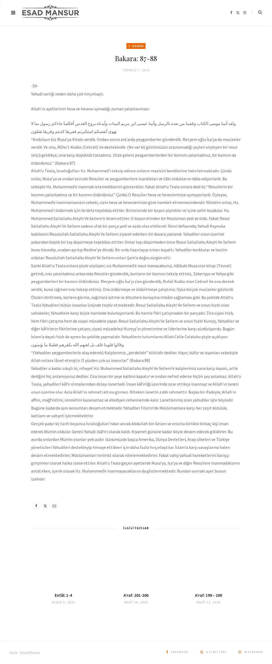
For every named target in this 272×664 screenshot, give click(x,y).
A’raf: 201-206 (136, 595)
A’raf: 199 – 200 (208, 595)
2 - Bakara (136, 46)
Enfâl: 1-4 (63, 595)
